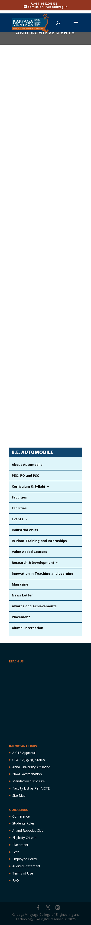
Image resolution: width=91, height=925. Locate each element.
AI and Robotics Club (27, 830)
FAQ (15, 880)
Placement (20, 845)
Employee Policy (24, 859)
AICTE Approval (24, 752)
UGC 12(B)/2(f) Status (28, 760)
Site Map (19, 795)
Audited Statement (26, 866)
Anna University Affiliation (31, 767)
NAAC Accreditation (27, 774)
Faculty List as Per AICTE (31, 788)
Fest (15, 852)
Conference (21, 816)
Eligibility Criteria (24, 837)
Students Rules (23, 823)
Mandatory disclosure (28, 781)
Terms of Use (22, 873)
